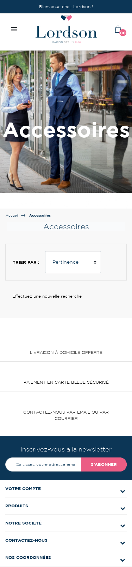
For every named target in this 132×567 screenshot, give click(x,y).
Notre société (23, 523)
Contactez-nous (26, 540)
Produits (16, 505)
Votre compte (23, 488)
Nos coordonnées (28, 557)
